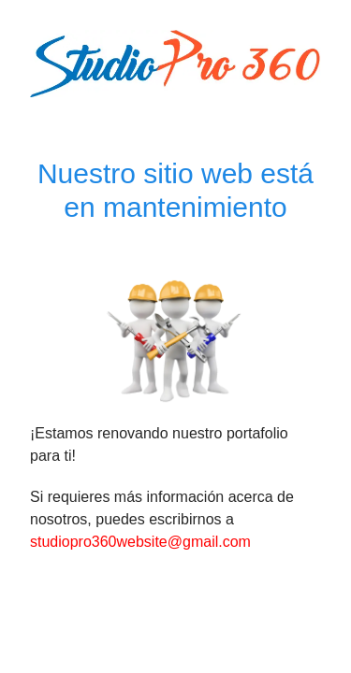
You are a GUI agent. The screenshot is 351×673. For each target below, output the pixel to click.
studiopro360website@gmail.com (140, 542)
